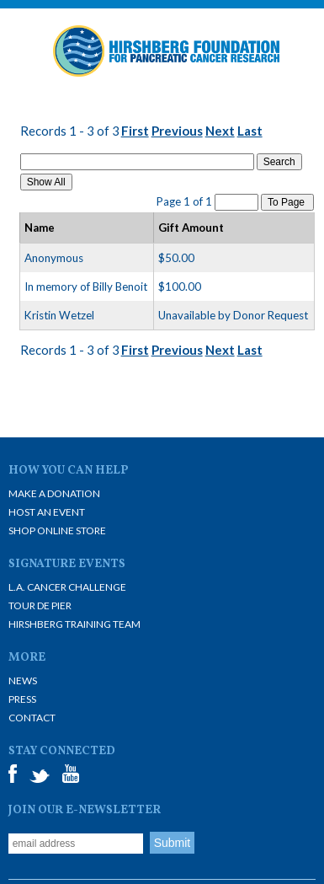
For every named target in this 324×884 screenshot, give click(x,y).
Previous (177, 130)
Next (220, 130)
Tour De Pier (40, 605)
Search (279, 162)
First (135, 130)
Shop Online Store (57, 530)
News (22, 680)
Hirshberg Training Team (74, 624)
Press (22, 699)
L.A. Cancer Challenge (67, 587)
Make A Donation (54, 493)
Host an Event (46, 512)
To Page (287, 202)
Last (250, 130)
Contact (32, 717)
